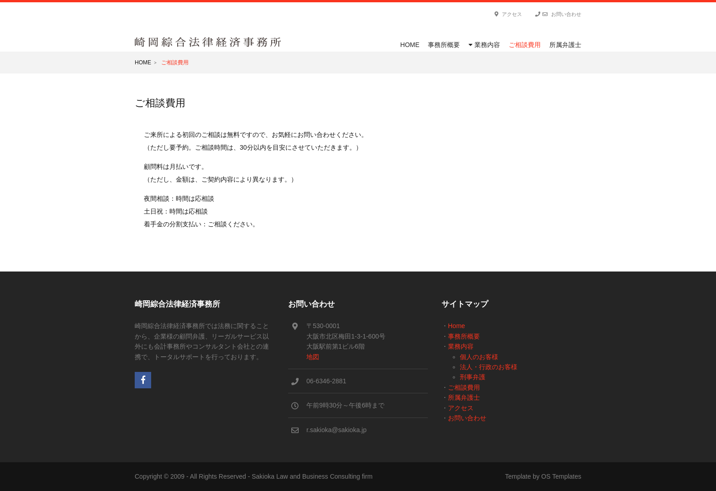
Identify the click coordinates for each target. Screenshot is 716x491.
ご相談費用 (525, 44)
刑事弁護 (472, 377)
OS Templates (561, 476)
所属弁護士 (565, 44)
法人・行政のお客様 (488, 367)
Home (410, 44)
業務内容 (484, 44)
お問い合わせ (558, 14)
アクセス (508, 14)
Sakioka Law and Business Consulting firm (312, 476)
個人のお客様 (479, 356)
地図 (312, 356)
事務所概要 (444, 44)
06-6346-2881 (326, 381)
